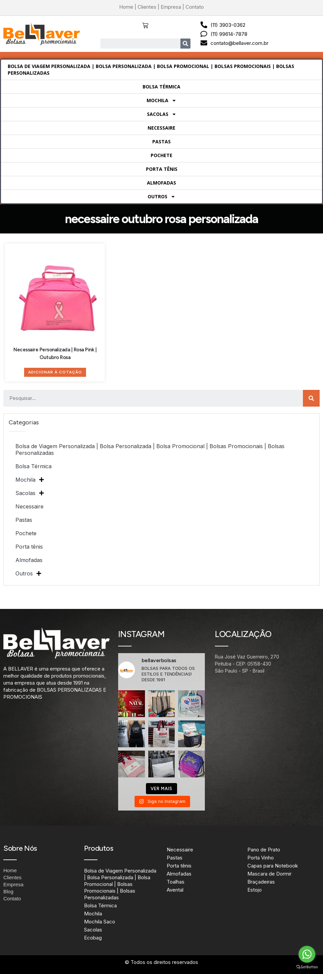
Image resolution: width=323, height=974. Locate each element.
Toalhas (175, 882)
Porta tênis (161, 169)
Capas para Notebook (272, 865)
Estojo (254, 890)
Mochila (161, 100)
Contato (194, 7)
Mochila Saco (99, 921)
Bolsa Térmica (161, 86)
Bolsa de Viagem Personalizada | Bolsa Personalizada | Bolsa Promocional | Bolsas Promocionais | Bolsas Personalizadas (151, 69)
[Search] (185, 44)
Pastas (161, 141)
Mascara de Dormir (269, 874)
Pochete (161, 155)
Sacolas (161, 114)
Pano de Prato (263, 849)
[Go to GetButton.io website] (307, 967)
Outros (161, 196)
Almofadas (161, 183)
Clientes (147, 7)
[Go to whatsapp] (307, 954)
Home (126, 7)
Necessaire (161, 128)
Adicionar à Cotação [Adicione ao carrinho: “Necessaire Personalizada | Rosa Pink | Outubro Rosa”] (55, 372)
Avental (175, 890)
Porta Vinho (260, 857)
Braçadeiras (261, 882)
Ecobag (93, 937)
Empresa (171, 7)
